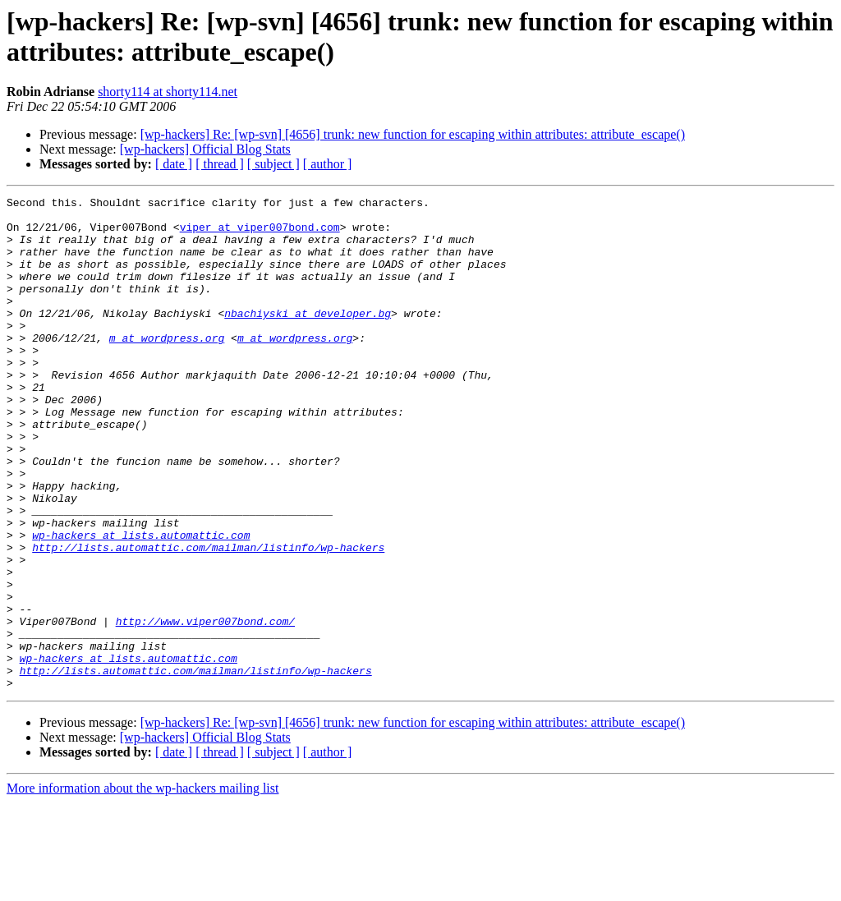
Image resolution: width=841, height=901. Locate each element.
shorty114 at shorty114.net (167, 92)
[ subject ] (273, 164)
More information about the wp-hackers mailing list (142, 887)
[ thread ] (219, 164)
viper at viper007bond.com (260, 234)
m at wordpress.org (166, 367)
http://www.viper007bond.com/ (205, 707)
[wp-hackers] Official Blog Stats (205, 149)
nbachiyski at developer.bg (307, 337)
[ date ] (173, 164)
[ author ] (327, 164)
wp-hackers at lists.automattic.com (141, 603)
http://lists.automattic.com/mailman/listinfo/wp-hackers (208, 618)
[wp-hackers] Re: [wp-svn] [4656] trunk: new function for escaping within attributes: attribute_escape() (412, 134)
